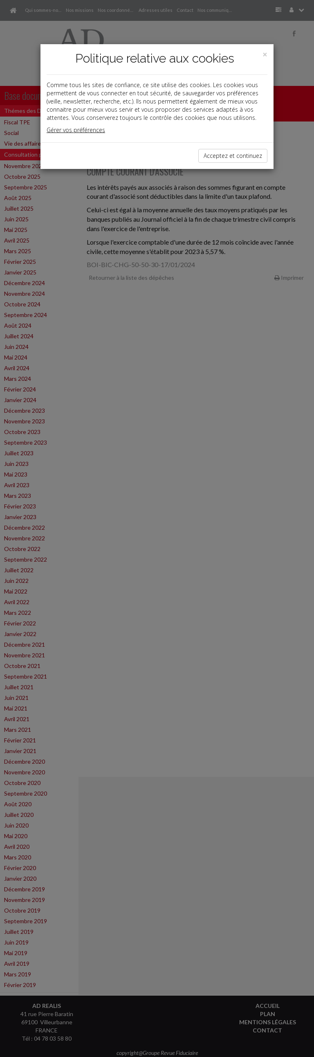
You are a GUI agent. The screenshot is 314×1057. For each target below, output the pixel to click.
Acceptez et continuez (233, 156)
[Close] (264, 54)
